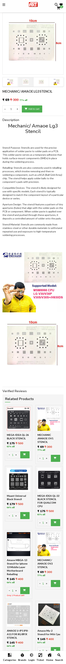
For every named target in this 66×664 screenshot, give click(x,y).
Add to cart (32, 109)
